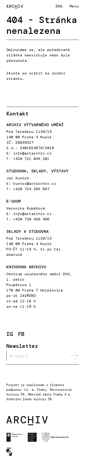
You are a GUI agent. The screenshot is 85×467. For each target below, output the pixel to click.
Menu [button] (74, 6)
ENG (59, 6)
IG (9, 334)
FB (21, 334)
